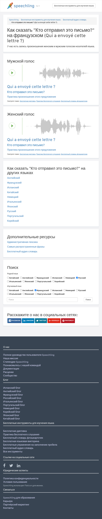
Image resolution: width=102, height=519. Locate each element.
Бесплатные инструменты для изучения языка (74, 6)
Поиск (88, 300)
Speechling (14, 20)
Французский (14, 182)
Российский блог (12, 398)
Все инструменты (12, 451)
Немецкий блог (11, 408)
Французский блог (13, 394)
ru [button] (38, 6)
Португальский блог (14, 405)
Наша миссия (10, 358)
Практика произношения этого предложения (31, 96)
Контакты (8, 507)
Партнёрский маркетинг (16, 504)
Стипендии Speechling (15, 361)
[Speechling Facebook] (6, 466)
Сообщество (10, 375)
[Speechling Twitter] (12, 466)
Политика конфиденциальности (20, 478)
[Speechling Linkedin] (20, 466)
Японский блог (11, 415)
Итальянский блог (13, 401)
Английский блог (12, 391)
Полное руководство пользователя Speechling (28, 354)
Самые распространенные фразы (25, 246)
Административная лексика (22, 242)
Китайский (13, 192)
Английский (13, 177)
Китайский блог (11, 418)
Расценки (8, 372)
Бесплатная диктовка (15, 431)
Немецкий (12, 197)
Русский (11, 211)
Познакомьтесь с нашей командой (22, 365)
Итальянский (14, 201)
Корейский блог (11, 411)
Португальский (15, 216)
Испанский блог (11, 387)
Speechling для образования (19, 497)
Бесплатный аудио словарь (74, 20)
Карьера (7, 501)
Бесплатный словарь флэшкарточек (23, 437)
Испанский (13, 187)
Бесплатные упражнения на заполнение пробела (30, 444)
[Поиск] (42, 299)
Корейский (13, 220)
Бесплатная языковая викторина (21, 441)
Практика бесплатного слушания (21, 434)
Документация (11, 368)
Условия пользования (15, 481)
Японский (12, 206)
